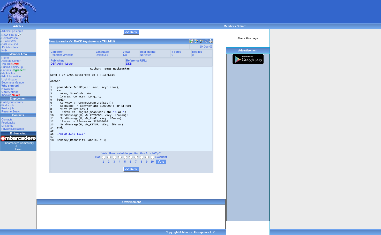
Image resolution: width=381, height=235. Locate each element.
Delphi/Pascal (10, 38)
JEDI (18, 146)
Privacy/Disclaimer (13, 128)
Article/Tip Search (12, 31)
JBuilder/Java (10, 47)
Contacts (7, 119)
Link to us (7, 125)
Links (18, 149)
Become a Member (13, 82)
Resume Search (11, 111)
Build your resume (13, 102)
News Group (11, 34)
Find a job (8, 105)
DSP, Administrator (62, 63)
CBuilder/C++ (10, 41)
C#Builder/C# (10, 44)
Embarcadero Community (18, 143)
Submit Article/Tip (12, 67)
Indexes (6, 94)
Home (5, 57)
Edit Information (11, 76)
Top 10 (6, 63)
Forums (14, 70)
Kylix (5, 50)
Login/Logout (10, 79)
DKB (129, 63)
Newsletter (8, 88)
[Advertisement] (130, 11)
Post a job (8, 108)
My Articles (8, 73)
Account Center (11, 60)
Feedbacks (8, 122)
